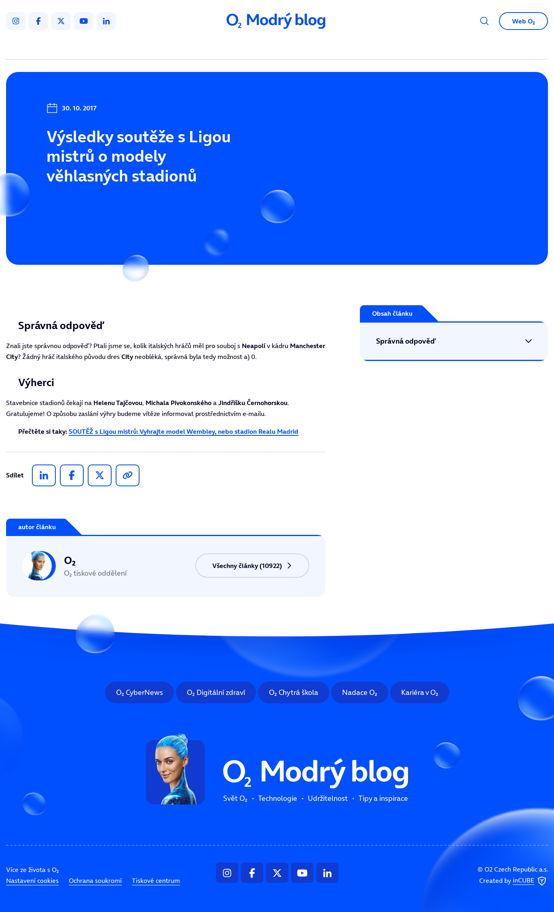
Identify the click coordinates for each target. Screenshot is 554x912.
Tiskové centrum (156, 880)
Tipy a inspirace (359, 46)
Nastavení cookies (32, 880)
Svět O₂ (182, 46)
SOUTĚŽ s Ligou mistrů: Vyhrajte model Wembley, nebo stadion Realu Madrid (183, 431)
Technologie (234, 46)
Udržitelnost (294, 46)
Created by (513, 881)
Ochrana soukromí (95, 880)
